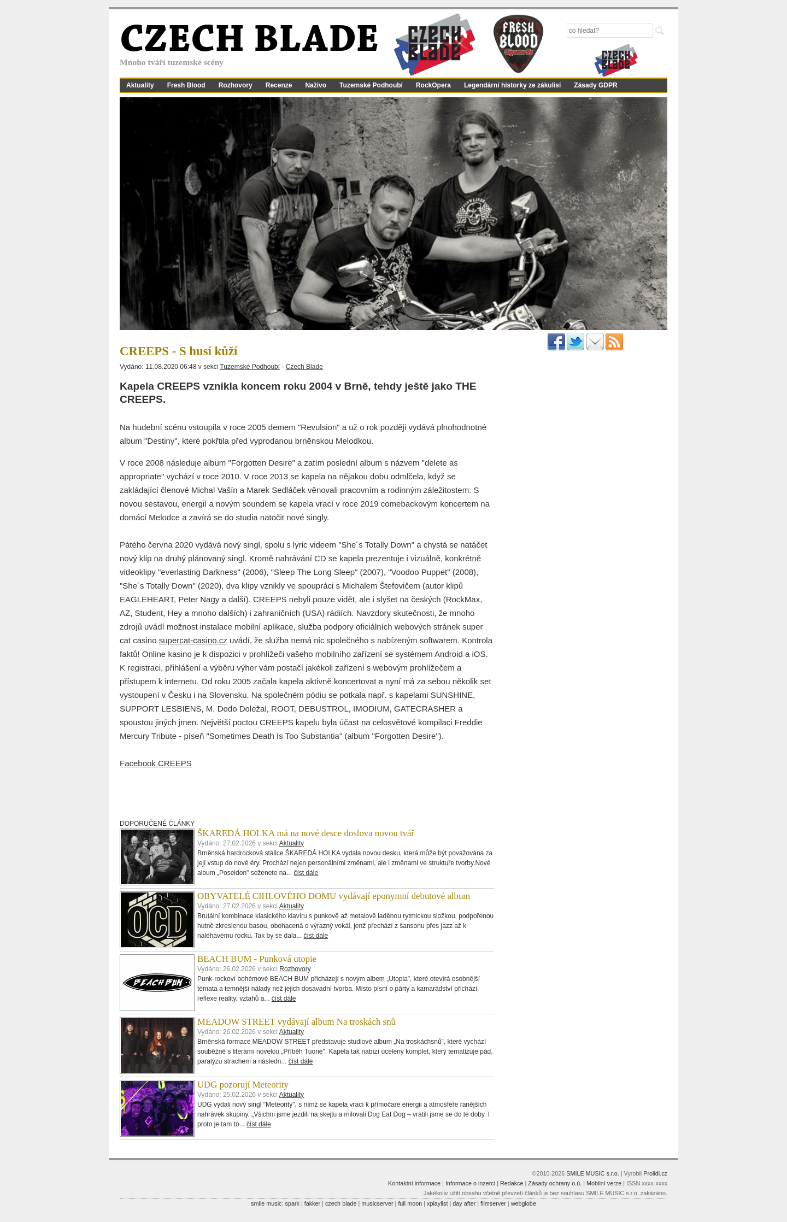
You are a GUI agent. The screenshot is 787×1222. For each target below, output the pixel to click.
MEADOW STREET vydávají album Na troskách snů (296, 1022)
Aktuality (140, 85)
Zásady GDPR (595, 85)
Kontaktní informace (414, 1183)
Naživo (315, 85)
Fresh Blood (186, 85)
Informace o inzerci (470, 1183)
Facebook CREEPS (156, 763)
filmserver (493, 1203)
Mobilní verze (603, 1183)
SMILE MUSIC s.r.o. (592, 1173)
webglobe (523, 1203)
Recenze (279, 85)
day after (464, 1203)
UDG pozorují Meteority (243, 1084)
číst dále (305, 873)
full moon (410, 1203)
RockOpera (433, 85)
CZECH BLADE (249, 41)
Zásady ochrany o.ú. (555, 1183)
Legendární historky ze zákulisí (512, 85)
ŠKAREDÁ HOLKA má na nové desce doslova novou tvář (305, 833)
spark (292, 1203)
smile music (266, 1203)
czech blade (341, 1203)
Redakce (512, 1183)
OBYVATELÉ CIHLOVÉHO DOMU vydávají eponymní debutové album (333, 896)
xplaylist (437, 1203)
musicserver (377, 1203)
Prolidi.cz (655, 1173)
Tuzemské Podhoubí (371, 85)
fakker (312, 1203)
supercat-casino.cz (193, 640)
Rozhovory (235, 85)
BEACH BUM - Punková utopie (256, 959)
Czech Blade (304, 367)
